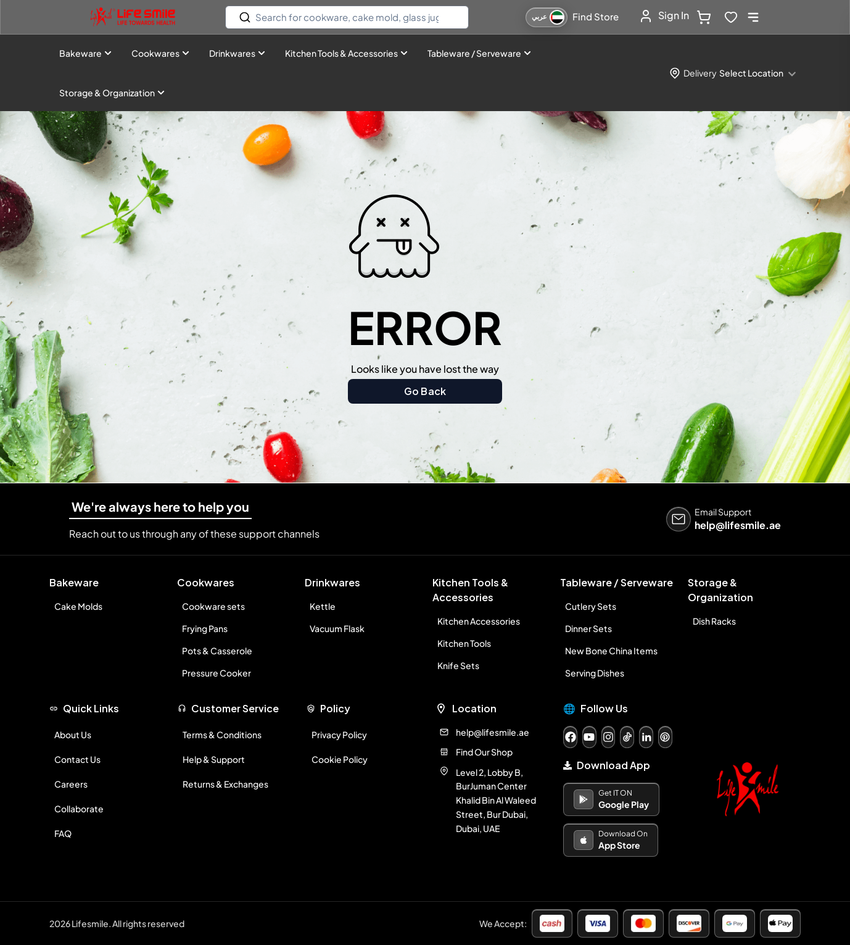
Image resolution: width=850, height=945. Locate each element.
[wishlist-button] (731, 17)
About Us (72, 734)
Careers (71, 783)
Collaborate (79, 808)
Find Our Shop (484, 751)
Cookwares (160, 53)
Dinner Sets (588, 628)
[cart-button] (706, 17)
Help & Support (214, 759)
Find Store (595, 16)
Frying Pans (205, 628)
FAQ (63, 833)
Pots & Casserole (217, 650)
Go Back (425, 391)
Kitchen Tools (464, 643)
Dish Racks (714, 621)
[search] (347, 17)
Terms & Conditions (222, 734)
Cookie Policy (340, 759)
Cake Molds (78, 606)
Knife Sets (458, 665)
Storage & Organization (112, 92)
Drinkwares (237, 53)
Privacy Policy (339, 734)
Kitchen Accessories (478, 621)
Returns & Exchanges (225, 783)
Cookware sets (213, 606)
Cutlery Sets (590, 606)
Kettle (323, 606)
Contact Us (77, 759)
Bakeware (85, 53)
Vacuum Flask (337, 628)
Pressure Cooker (216, 672)
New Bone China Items (611, 650)
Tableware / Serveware (479, 53)
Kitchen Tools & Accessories (346, 53)
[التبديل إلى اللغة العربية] (546, 17)
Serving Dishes (594, 672)
